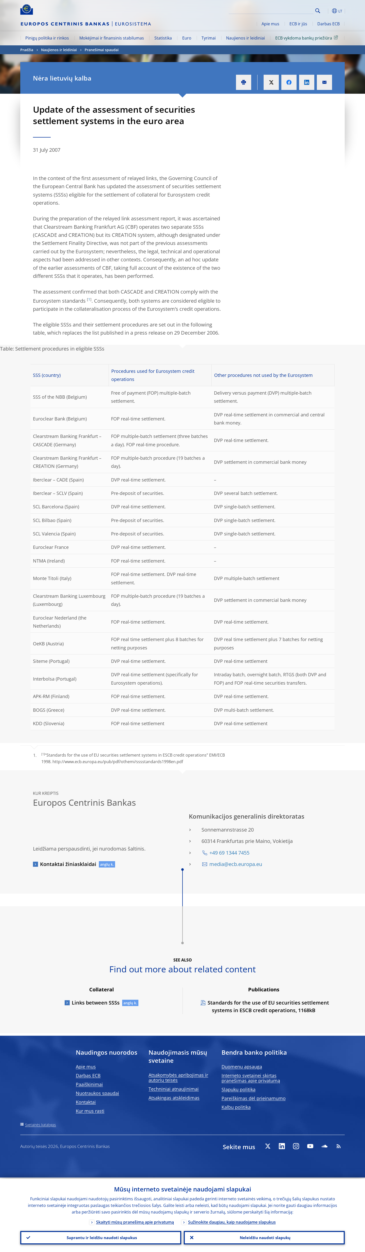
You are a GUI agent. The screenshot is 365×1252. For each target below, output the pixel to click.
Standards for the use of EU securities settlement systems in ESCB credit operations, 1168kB (268, 1006)
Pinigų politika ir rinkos (47, 38)
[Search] (288, 10)
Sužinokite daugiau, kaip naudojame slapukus (232, 1221)
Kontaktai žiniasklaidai (68, 864)
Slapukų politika (239, 1089)
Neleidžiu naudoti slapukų (264, 1237)
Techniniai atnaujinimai (174, 1089)
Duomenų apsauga (242, 1067)
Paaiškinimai (89, 1084)
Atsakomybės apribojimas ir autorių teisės (178, 1077)
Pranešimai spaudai (102, 49)
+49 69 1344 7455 (229, 852)
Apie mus (270, 24)
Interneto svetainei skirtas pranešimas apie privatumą (251, 1078)
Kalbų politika (236, 1107)
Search (318, 10)
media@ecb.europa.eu (235, 864)
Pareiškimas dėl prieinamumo (254, 1098)
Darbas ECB (328, 24)
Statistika (163, 38)
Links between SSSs (96, 1002)
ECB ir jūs (298, 24)
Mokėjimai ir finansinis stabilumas (111, 38)
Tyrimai (209, 38)
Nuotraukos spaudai (97, 1093)
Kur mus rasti (90, 1111)
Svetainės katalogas (40, 1124)
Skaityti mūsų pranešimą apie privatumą (135, 1221)
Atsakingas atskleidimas (174, 1098)
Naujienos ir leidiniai (245, 38)
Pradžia (26, 49)
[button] (327, 11)
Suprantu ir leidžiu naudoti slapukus (101, 1237)
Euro (186, 38)
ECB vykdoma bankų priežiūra (307, 38)
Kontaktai (86, 1102)
